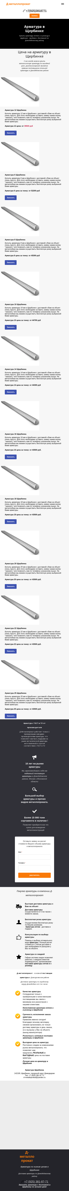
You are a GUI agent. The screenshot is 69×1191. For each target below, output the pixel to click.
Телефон (22, 863)
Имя (20, 852)
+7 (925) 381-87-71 (36, 1181)
